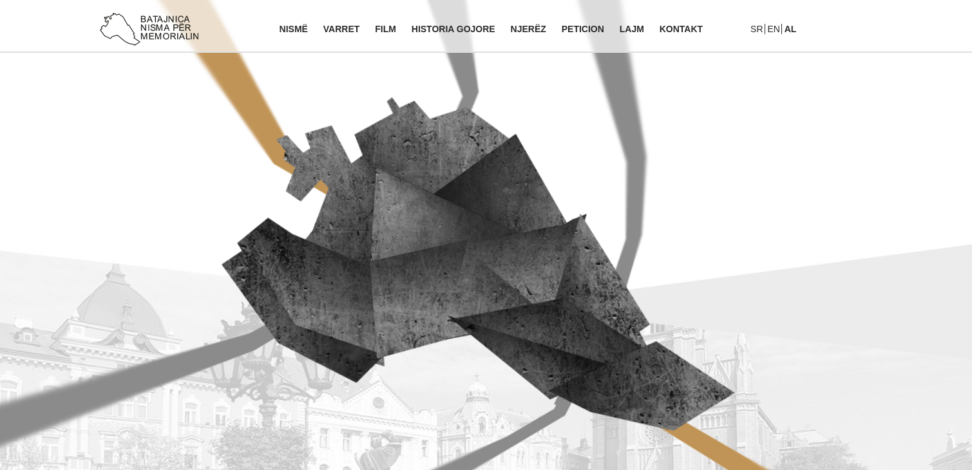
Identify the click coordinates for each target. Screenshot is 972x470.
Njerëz (528, 29)
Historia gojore (453, 29)
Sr (756, 29)
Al (791, 29)
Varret (341, 29)
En (773, 29)
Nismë (294, 29)
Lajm (632, 29)
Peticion (583, 29)
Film (385, 29)
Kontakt (681, 29)
